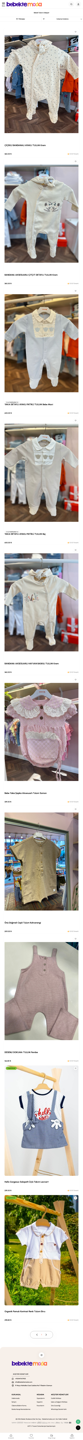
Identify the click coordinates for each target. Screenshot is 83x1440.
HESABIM (40, 1395)
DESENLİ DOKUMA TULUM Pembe (21, 1052)
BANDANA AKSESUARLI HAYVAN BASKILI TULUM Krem (32, 663)
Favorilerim (40, 1406)
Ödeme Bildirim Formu (19, 1406)
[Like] (75, 31)
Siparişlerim (41, 1398)
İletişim (14, 1402)
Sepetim (39, 1402)
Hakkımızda (15, 1398)
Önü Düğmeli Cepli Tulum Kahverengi (23, 922)
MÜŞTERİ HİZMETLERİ (59, 1395)
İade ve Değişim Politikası (59, 1402)
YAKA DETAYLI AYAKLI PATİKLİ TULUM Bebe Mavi (29, 404)
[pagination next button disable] (46, 1334)
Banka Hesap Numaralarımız (21, 1409)
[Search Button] (71, 4)
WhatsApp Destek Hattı (59, 1409)
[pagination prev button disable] (37, 1334)
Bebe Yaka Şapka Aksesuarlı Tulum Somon (26, 793)
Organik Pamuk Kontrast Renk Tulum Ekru (25, 1311)
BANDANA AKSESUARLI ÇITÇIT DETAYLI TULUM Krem (31, 275)
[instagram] (41, 1355)
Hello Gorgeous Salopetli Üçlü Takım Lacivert (27, 1182)
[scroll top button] (78, 1427)
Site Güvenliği (55, 1406)
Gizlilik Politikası (56, 1398)
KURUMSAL (16, 1395)
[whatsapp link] (78, 1421)
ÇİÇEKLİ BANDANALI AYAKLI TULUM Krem (25, 145)
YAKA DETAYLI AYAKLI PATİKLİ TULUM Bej (25, 534)
